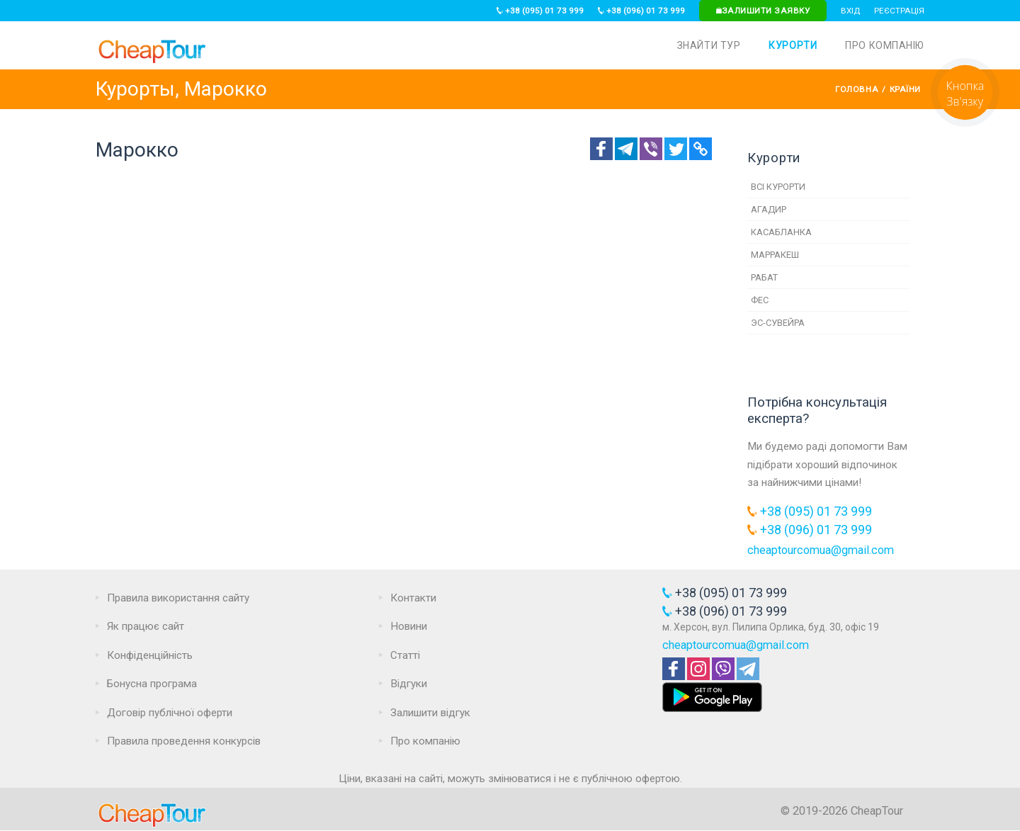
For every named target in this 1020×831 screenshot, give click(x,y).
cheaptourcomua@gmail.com (820, 550)
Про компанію (884, 45)
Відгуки (408, 683)
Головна (856, 89)
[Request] (965, 123)
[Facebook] (601, 148)
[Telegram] (626, 148)
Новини (408, 626)
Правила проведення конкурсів (184, 741)
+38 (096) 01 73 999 (641, 11)
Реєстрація (899, 11)
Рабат (764, 277)
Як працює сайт (145, 626)
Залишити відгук (430, 712)
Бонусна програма (152, 683)
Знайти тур (709, 45)
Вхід (850, 11)
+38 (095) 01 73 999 (540, 11)
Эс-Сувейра (778, 322)
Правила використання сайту (178, 598)
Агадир (768, 209)
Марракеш (775, 254)
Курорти (793, 45)
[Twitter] (675, 148)
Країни (905, 89)
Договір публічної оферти (169, 712)
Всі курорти (778, 186)
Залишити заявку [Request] (763, 11)
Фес (760, 300)
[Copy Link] (700, 148)
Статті (405, 655)
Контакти (413, 598)
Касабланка (781, 232)
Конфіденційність (150, 655)
